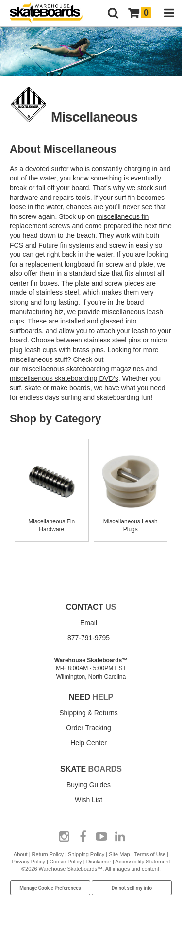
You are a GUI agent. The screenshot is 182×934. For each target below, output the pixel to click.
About (21, 854)
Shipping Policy (86, 854)
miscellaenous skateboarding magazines (82, 369)
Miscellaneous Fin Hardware (51, 521)
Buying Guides (88, 785)
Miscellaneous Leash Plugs (131, 521)
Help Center (88, 743)
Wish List (88, 800)
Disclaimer (98, 861)
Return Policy (48, 854)
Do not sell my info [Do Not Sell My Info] (132, 888)
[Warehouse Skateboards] (51, 13)
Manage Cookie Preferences (50, 888)
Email (88, 623)
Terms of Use (149, 854)
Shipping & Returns (88, 713)
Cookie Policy (66, 861)
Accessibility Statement (142, 861)
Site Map (119, 854)
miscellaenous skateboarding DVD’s (64, 378)
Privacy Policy (28, 861)
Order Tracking (88, 728)
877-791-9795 (88, 638)
